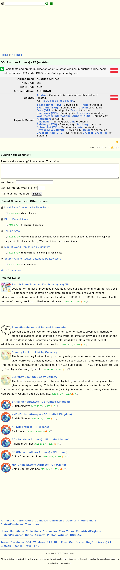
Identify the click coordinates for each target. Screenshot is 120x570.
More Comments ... (13, 273)
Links (100, 545)
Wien (81, 127)
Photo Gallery (87, 523)
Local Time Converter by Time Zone (26, 210)
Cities (29, 523)
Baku (86, 130)
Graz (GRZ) (44, 110)
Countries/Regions (88, 534)
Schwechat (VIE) (48, 127)
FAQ (37, 549)
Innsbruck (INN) (47, 113)
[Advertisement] (60, 29)
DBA (29, 545)
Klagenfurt (44, 118)
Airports (18, 523)
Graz (74, 110)
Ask (79, 538)
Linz (72, 121)
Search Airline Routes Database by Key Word (32, 261)
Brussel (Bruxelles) (95, 132)
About (20, 534)
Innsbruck (83, 113)
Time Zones (66, 534)
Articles (63, 538)
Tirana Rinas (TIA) (49, 104)
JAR (49, 545)
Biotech (6, 549)
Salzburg (82, 124)
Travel (28, 549)
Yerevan (82, 107)
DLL (56, 545)
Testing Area (12, 234)
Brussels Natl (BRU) (50, 132)
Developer (17, 545)
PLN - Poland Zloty (16, 222)
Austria (42, 95)
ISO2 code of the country (58, 100)
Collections (33, 534)
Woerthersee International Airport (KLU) (63, 116)
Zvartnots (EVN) (47, 107)
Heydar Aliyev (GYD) (50, 130)
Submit (37, 196)
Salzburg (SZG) (47, 124)
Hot (12, 534)
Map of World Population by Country (27, 250)
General (71, 523)
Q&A (108, 545)
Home (4, 55)
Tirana (84, 104)
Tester (5, 545)
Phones (18, 549)
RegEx (90, 545)
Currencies (57, 523)
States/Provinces (12, 527)
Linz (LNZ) (44, 121)
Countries (41, 523)
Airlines (17, 55)
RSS (73, 538)
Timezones (32, 527)
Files (64, 545)
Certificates (77, 545)
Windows (39, 545)
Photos (51, 538)
